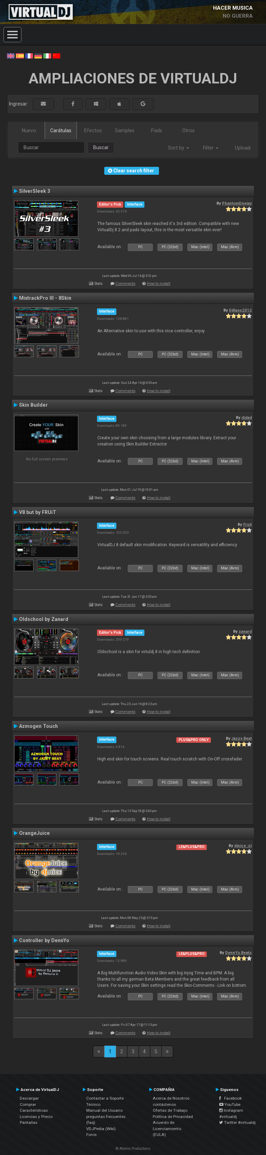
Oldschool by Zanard (43, 619)
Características (34, 1110)
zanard (245, 631)
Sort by (178, 148)
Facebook (230, 1098)
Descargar (29, 1098)
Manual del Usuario (104, 1110)
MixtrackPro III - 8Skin (45, 298)
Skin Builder (33, 405)
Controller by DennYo (44, 940)
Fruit (247, 524)
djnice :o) (243, 845)
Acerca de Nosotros (171, 1098)
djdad (246, 417)
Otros (188, 130)
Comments (125, 283)
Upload (242, 148)
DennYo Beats (238, 952)
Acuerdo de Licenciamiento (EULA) (167, 1128)
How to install (158, 283)
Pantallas (28, 1122)
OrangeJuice (34, 833)
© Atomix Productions (133, 1148)
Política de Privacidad (173, 1116)
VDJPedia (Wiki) (101, 1128)
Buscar (101, 147)
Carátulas (60, 130)
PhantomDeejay (237, 203)
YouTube (229, 1104)
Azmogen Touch (38, 726)
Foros (91, 1134)
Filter (211, 148)
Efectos (93, 130)
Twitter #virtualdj (237, 1122)
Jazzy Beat (241, 738)
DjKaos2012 (240, 310)
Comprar (28, 1104)
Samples (124, 130)
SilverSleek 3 (34, 191)
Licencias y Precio (36, 1116)
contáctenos (164, 1104)
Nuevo (29, 130)
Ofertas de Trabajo (170, 1110)
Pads (156, 130)
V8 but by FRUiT (37, 512)
